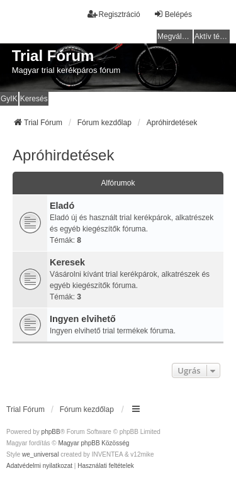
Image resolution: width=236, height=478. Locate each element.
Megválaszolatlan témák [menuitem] (175, 36)
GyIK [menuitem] (9, 98)
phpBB (51, 431)
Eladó (62, 206)
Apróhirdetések (63, 155)
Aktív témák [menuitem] (212, 36)
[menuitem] (39, 466)
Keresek (67, 262)
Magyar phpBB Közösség (93, 443)
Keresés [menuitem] (34, 98)
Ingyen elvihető (83, 319)
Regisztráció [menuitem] (113, 14)
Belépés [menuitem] (173, 14)
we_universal (40, 454)
